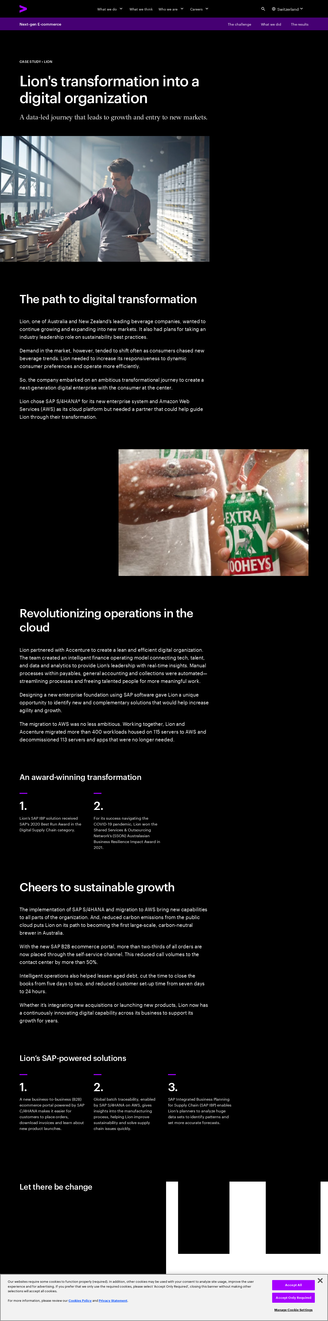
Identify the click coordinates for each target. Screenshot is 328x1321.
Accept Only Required (293, 1297)
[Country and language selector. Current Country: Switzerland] (288, 9)
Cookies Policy (80, 1300)
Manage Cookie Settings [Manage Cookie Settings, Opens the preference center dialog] (293, 1309)
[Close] (320, 1280)
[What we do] (110, 9)
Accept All (293, 1285)
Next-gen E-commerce (40, 24)
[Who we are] (171, 9)
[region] (164, 1297)
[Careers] (199, 9)
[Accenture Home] (34, 9)
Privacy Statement (113, 1300)
